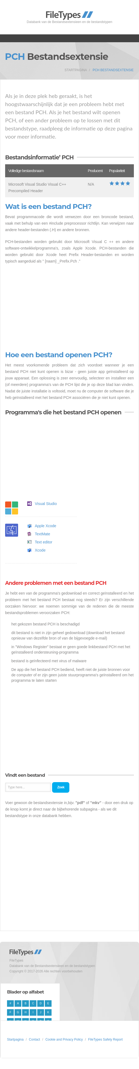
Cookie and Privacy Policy (64, 1039)
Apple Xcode (45, 526)
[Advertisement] (69, 308)
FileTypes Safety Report (105, 1039)
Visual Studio (46, 503)
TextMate (42, 534)
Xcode (40, 550)
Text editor (43, 542)
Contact (34, 1039)
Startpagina (76, 70)
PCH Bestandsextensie (113, 70)
